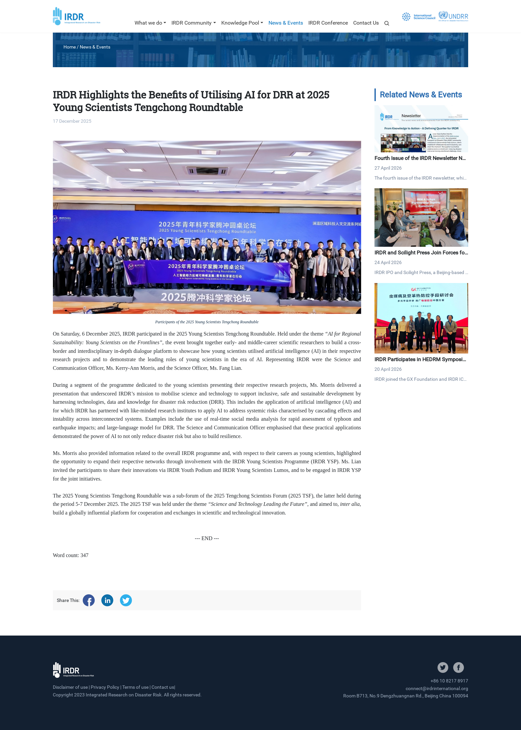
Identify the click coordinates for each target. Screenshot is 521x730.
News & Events (285, 23)
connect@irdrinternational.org (437, 688)
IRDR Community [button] (191, 23)
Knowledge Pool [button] (240, 23)
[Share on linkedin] (107, 600)
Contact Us (366, 23)
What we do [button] (148, 23)
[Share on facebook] (89, 600)
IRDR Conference (328, 23)
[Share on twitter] (126, 600)
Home (69, 47)
